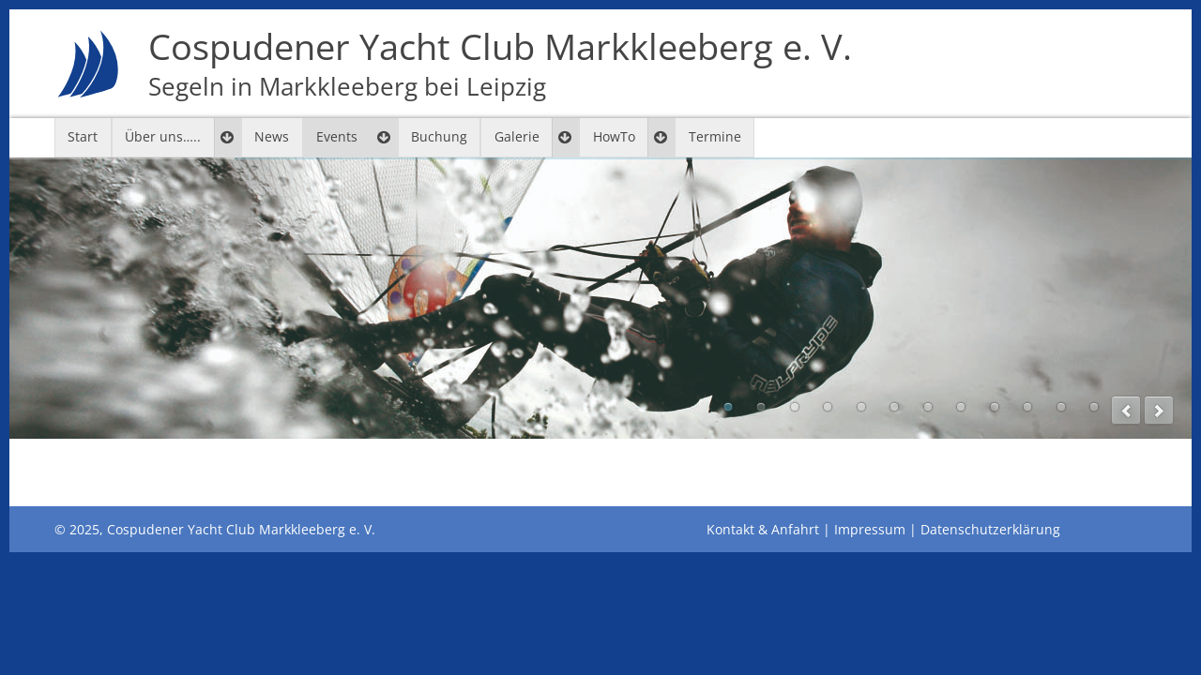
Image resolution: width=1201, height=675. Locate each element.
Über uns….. (163, 136)
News (271, 136)
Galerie (517, 136)
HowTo (614, 136)
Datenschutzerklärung (990, 529)
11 (1061, 407)
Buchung (439, 136)
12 (1094, 407)
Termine (715, 136)
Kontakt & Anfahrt (763, 529)
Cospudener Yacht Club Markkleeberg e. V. (500, 63)
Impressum (869, 529)
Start (83, 136)
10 (1027, 407)
